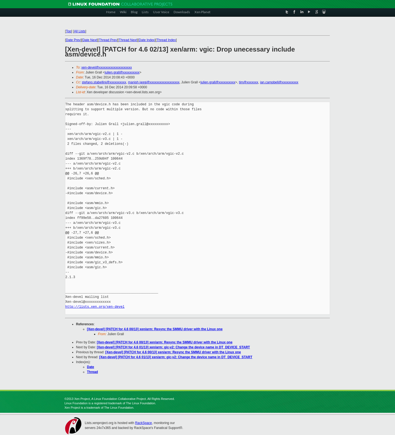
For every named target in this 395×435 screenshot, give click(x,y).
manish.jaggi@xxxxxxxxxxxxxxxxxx (154, 82)
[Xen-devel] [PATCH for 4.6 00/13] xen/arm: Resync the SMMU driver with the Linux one (154, 329)
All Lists (79, 31)
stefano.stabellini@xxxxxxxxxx (104, 82)
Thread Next (128, 40)
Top (68, 31)
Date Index (147, 40)
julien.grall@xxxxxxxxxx (122, 72)
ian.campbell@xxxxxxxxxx (279, 82)
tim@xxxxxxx (248, 82)
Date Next (89, 40)
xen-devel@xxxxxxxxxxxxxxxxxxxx (106, 67)
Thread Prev (108, 40)
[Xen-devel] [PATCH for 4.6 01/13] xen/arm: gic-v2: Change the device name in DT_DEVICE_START (173, 347)
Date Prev (73, 40)
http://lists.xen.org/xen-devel (95, 306)
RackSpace (143, 423)
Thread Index (166, 40)
